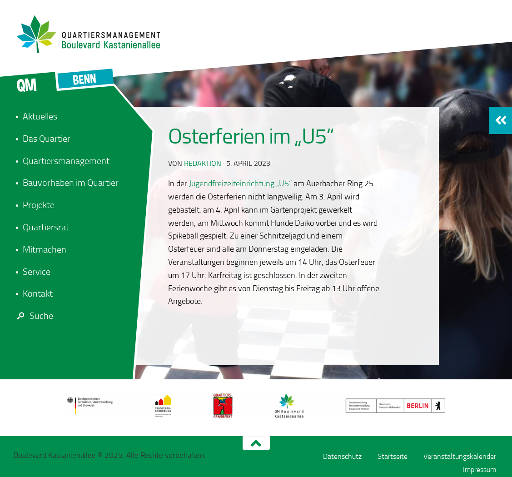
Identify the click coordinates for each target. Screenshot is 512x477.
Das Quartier (46, 138)
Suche (33, 315)
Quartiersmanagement (66, 160)
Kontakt (38, 293)
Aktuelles (40, 116)
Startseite (393, 456)
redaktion (202, 163)
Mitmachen (44, 249)
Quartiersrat (46, 227)
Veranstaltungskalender (459, 456)
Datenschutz (342, 456)
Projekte (39, 204)
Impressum (479, 469)
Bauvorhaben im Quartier (71, 182)
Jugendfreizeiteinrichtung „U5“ (240, 184)
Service (36, 271)
